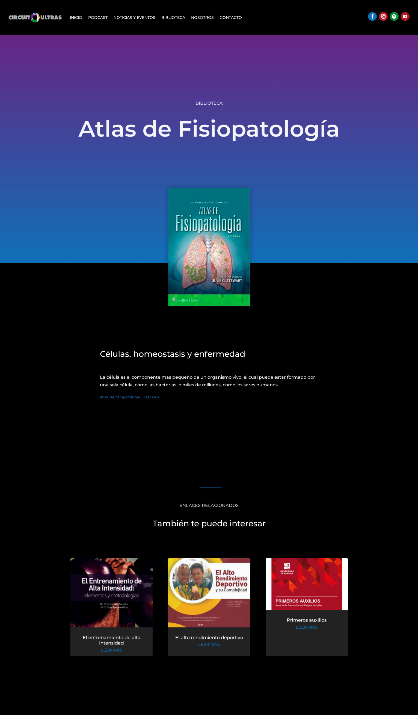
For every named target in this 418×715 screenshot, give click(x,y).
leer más (114, 650)
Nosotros (202, 17)
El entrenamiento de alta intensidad (114, 640)
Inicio (76, 17)
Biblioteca (173, 17)
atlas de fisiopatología (120, 397)
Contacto (231, 17)
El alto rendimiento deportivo (209, 638)
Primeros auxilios (303, 621)
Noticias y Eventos (134, 17)
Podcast (98, 17)
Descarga (151, 397)
